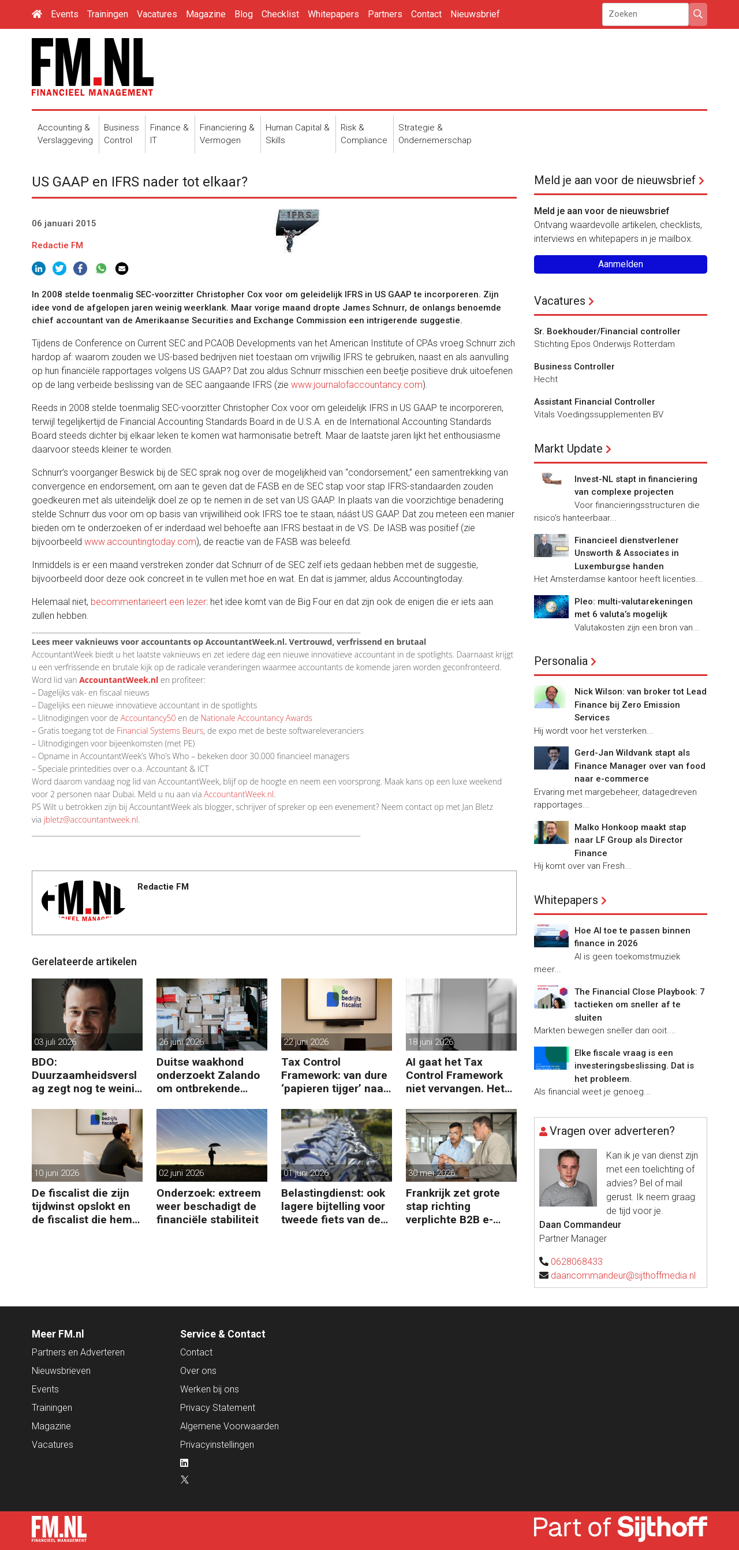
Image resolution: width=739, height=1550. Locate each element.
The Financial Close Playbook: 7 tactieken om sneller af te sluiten (639, 1005)
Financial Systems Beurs (160, 730)
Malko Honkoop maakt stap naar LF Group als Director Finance (630, 840)
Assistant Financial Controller (594, 402)
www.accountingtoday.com (140, 541)
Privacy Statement (217, 1407)
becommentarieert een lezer (148, 601)
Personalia (561, 661)
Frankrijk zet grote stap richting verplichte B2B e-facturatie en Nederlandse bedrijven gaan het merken (453, 1206)
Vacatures (157, 14)
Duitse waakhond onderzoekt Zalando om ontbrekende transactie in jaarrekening (208, 1075)
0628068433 (577, 1261)
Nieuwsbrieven (61, 1370)
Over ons (198, 1370)
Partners (385, 14)
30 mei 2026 (431, 1173)
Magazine (206, 14)
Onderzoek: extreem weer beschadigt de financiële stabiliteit (208, 1206)
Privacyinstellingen (217, 1444)
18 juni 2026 (430, 1042)
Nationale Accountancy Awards (256, 717)
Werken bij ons (209, 1389)
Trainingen (107, 14)
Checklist (280, 14)
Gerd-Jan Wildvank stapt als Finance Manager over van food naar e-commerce (640, 766)
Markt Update (568, 448)
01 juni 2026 (306, 1173)
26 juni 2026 (181, 1042)
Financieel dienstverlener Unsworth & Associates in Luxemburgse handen (626, 553)
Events (65, 14)
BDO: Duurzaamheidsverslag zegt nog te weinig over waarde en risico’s (86, 1075)
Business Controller (574, 366)
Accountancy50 (148, 717)
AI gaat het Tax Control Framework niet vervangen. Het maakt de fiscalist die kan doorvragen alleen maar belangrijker (461, 1075)
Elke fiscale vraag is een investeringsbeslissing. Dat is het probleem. (634, 1066)
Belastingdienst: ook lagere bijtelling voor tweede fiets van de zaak (333, 1206)
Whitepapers (333, 14)
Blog (243, 14)
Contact (426, 14)
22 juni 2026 (306, 1042)
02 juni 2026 (181, 1173)
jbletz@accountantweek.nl (91, 819)
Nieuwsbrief (475, 14)
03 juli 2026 (55, 1042)
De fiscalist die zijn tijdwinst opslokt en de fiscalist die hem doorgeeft (82, 1206)
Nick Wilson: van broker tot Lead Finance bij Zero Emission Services (640, 704)
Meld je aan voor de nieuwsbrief (615, 180)
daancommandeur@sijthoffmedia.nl (623, 1275)
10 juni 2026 (56, 1173)
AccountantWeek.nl (239, 794)
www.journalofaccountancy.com (357, 384)
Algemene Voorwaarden (229, 1426)
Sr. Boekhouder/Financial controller (607, 331)
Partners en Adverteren (78, 1352)
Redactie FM (57, 245)
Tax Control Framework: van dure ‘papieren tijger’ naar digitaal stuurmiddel (334, 1075)
